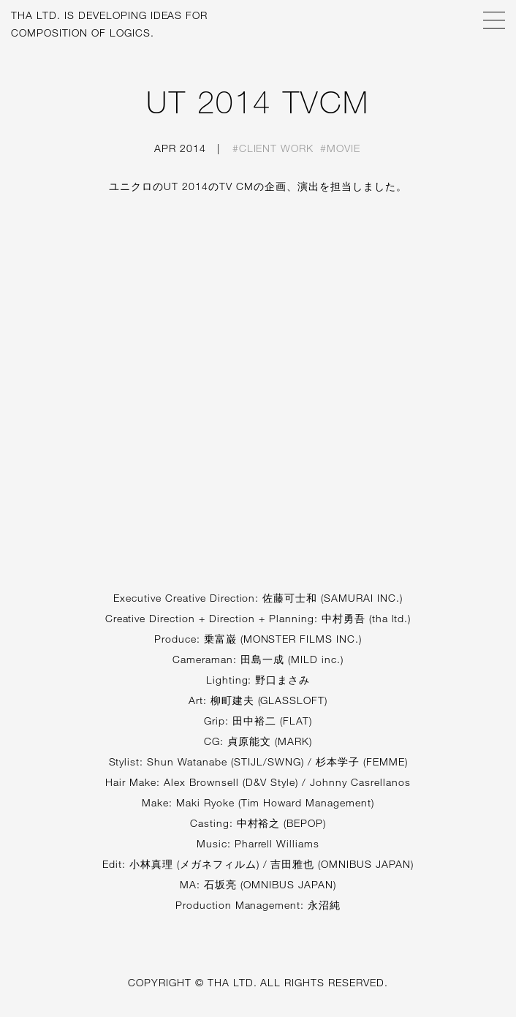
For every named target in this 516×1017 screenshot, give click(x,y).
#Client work (273, 148)
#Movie (340, 148)
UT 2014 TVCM (257, 101)
